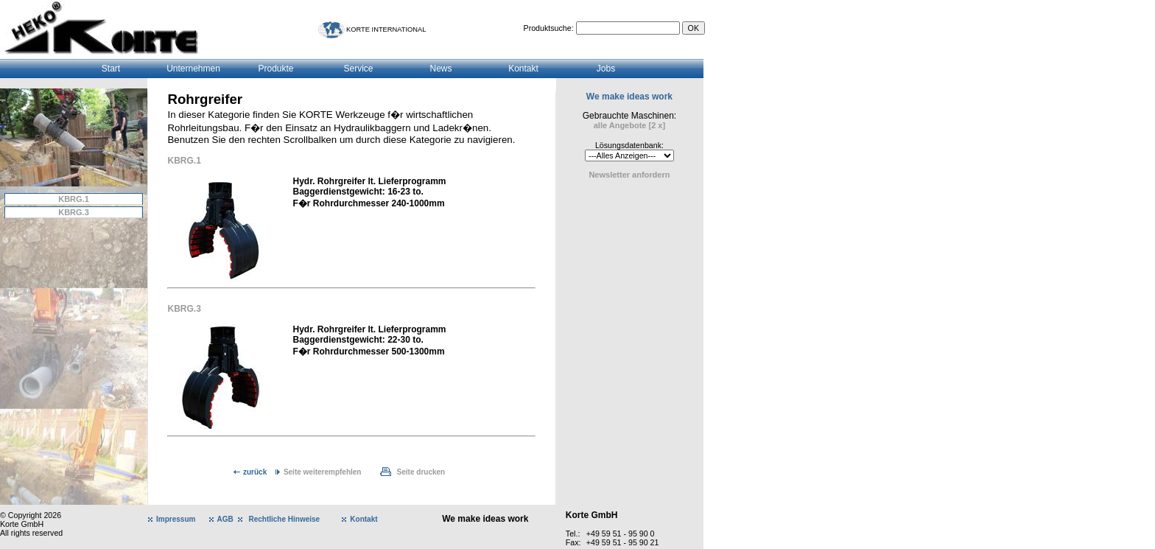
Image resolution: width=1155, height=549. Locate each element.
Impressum (175, 519)
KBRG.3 (73, 212)
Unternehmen (193, 68)
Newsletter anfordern (629, 174)
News (440, 68)
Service (358, 68)
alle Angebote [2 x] (629, 125)
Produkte (275, 68)
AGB (225, 519)
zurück (255, 472)
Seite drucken (421, 472)
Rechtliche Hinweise (284, 519)
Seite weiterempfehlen (323, 472)
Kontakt (523, 68)
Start (111, 68)
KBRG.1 (73, 199)
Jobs (606, 68)
